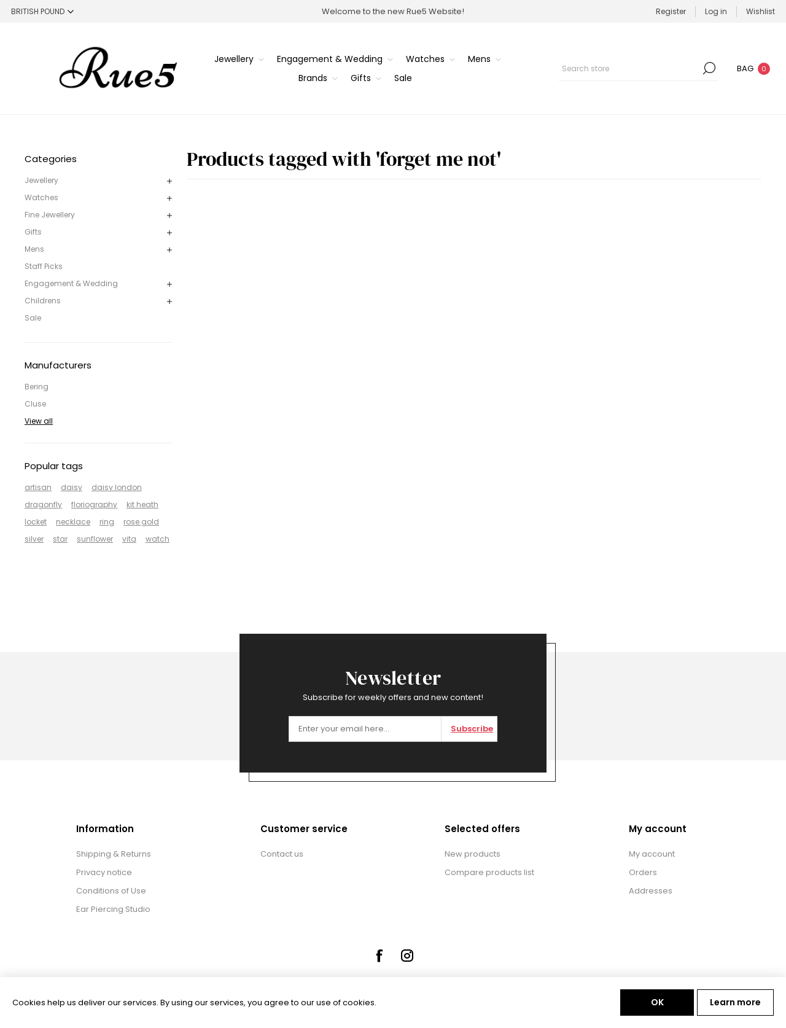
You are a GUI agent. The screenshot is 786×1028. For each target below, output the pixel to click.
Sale (33, 318)
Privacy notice (104, 872)
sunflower (95, 539)
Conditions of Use (111, 891)
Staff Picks (44, 266)
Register (671, 11)
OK (657, 1002)
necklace (73, 521)
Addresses (650, 891)
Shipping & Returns (113, 854)
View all (39, 421)
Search (709, 68)
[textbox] (629, 68)
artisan (38, 487)
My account (652, 854)
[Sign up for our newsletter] (365, 729)
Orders (643, 872)
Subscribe (472, 728)
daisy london (116, 487)
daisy (71, 487)
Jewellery (41, 180)
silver (34, 539)
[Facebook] (379, 955)
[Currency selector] (42, 11)
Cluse (35, 404)
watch (157, 539)
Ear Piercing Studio (113, 909)
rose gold (141, 521)
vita (129, 539)
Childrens (43, 300)
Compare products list (489, 872)
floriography (94, 504)
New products (472, 854)
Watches (41, 197)
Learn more (735, 1002)
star (60, 539)
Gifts (33, 232)
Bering (37, 386)
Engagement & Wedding (71, 283)
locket (36, 521)
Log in (716, 11)
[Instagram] (407, 955)
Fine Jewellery (50, 214)
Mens (34, 249)
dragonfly (43, 504)
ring (106, 521)
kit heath (142, 504)
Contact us (281, 854)
